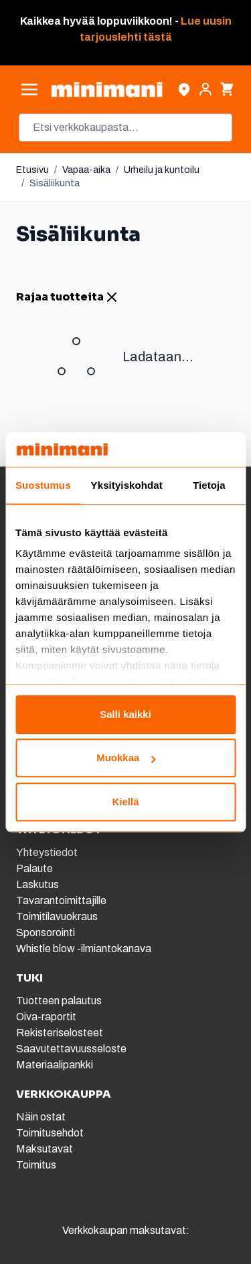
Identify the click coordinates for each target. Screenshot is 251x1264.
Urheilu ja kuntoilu (161, 170)
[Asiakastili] (205, 89)
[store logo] (107, 89)
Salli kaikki (125, 714)
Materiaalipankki (54, 1064)
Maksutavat (44, 1148)
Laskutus (37, 884)
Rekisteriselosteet (59, 1032)
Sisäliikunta (54, 183)
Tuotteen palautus (60, 1000)
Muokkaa (125, 758)
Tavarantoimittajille (61, 900)
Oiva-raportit (46, 1016)
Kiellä (125, 801)
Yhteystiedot (47, 852)
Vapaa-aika (86, 170)
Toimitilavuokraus (57, 916)
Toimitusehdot (50, 1132)
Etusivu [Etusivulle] (32, 170)
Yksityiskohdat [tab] (127, 485)
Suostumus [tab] (43, 485)
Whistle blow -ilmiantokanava (83, 948)
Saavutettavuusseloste (71, 1048)
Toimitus (36, 1165)
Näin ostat (41, 1116)
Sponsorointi (45, 932)
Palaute (34, 868)
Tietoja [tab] (209, 485)
